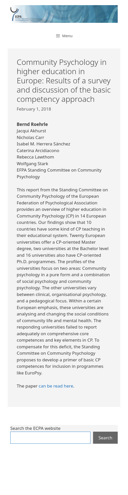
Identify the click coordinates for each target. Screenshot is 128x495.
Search (105, 438)
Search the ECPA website (35, 428)
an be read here (57, 386)
